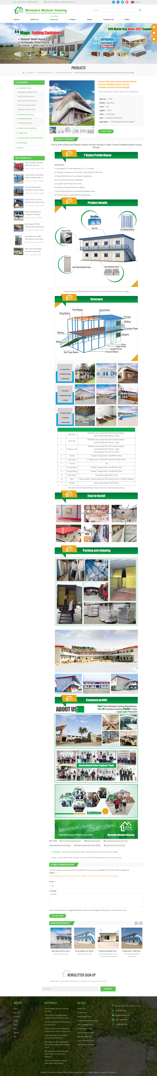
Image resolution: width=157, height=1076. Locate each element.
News (89, 19)
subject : (53, 873)
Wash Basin (23, 143)
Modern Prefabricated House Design (87, 845)
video (127, 19)
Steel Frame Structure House (114, 845)
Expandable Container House (26, 92)
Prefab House (81, 1009)
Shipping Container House (25, 109)
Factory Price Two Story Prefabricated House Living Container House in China (34, 201)
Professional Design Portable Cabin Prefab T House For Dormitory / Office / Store (109, 951)
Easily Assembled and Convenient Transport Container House (33, 213)
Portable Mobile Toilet (84, 1029)
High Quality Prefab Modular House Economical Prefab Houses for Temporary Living (89, 857)
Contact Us (108, 19)
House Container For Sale (85, 1041)
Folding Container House (25, 97)
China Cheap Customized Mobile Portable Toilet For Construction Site (34, 176)
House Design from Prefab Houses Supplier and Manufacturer (85, 951)
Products (16, 1017)
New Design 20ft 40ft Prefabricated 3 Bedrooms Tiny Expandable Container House (34, 225)
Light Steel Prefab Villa (84, 1037)
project (72, 19)
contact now (106, 131)
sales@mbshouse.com (67, 2)
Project (16, 1021)
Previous (136, 923)
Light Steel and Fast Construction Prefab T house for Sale (61, 951)
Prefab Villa (23, 133)
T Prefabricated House (63, 72)
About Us (35, 19)
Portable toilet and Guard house (31, 138)
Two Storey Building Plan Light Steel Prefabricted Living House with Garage (90, 852)
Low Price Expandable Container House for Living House (34, 188)
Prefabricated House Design (60, 845)
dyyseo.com (113, 1072)
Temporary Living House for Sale (115, 841)
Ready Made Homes (92, 841)
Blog (15, 1029)
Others (21, 148)
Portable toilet (81, 1013)
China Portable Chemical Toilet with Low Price (34, 164)
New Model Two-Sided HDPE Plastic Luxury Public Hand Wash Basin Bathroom (34, 238)
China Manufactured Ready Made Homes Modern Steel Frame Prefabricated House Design (84, 876)
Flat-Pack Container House (25, 105)
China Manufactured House (70, 841)
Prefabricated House (44, 72)
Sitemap (16, 1033)
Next (140, 923)
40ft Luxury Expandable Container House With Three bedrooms (33, 250)
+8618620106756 (32, 2)
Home (16, 1009)
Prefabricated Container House (87, 1021)
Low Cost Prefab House (84, 1025)
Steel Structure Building (27, 128)
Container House (25, 88)
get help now (57, 916)
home (16, 19)
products (54, 19)
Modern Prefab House (84, 1017)
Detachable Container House (26, 101)
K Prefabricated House (24, 119)
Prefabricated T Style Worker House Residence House (132, 951)
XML (15, 1037)
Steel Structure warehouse (85, 1045)
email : (52, 881)
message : (54, 891)
